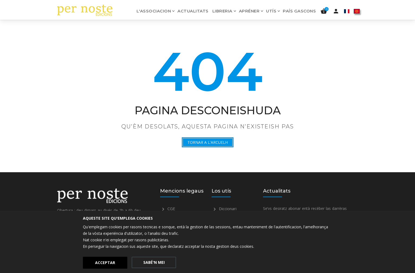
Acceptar (105, 262)
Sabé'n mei (154, 262)
